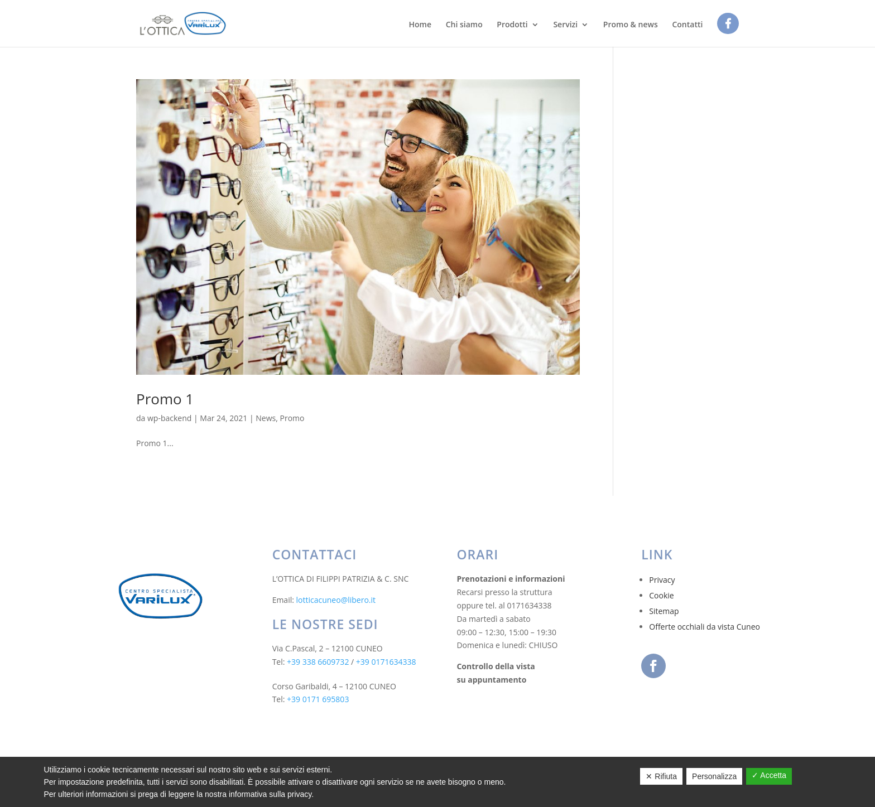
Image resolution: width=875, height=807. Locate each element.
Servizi (565, 25)
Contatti (687, 25)
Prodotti (512, 25)
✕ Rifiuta (661, 776)
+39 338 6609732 (318, 661)
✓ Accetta (769, 775)
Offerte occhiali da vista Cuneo (704, 626)
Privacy (662, 579)
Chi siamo (464, 25)
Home (419, 25)
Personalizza (714, 776)
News (266, 418)
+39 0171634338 (386, 661)
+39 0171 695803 (318, 699)
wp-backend (169, 418)
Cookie (661, 595)
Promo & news (630, 25)
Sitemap (664, 611)
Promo (292, 418)
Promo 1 (165, 399)
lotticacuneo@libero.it (336, 600)
